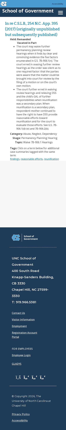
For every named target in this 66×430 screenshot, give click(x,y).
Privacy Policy (21, 414)
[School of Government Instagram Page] (43, 377)
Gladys (16, 364)
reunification (51, 159)
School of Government (28, 11)
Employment (19, 326)
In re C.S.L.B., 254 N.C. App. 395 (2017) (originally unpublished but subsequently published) (32, 29)
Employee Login (21, 355)
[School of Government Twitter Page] (26, 377)
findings (14, 159)
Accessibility (57, 3)
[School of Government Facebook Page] (18, 377)
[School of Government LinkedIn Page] (34, 377)
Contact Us (18, 313)
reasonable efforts (32, 159)
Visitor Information (23, 319)
